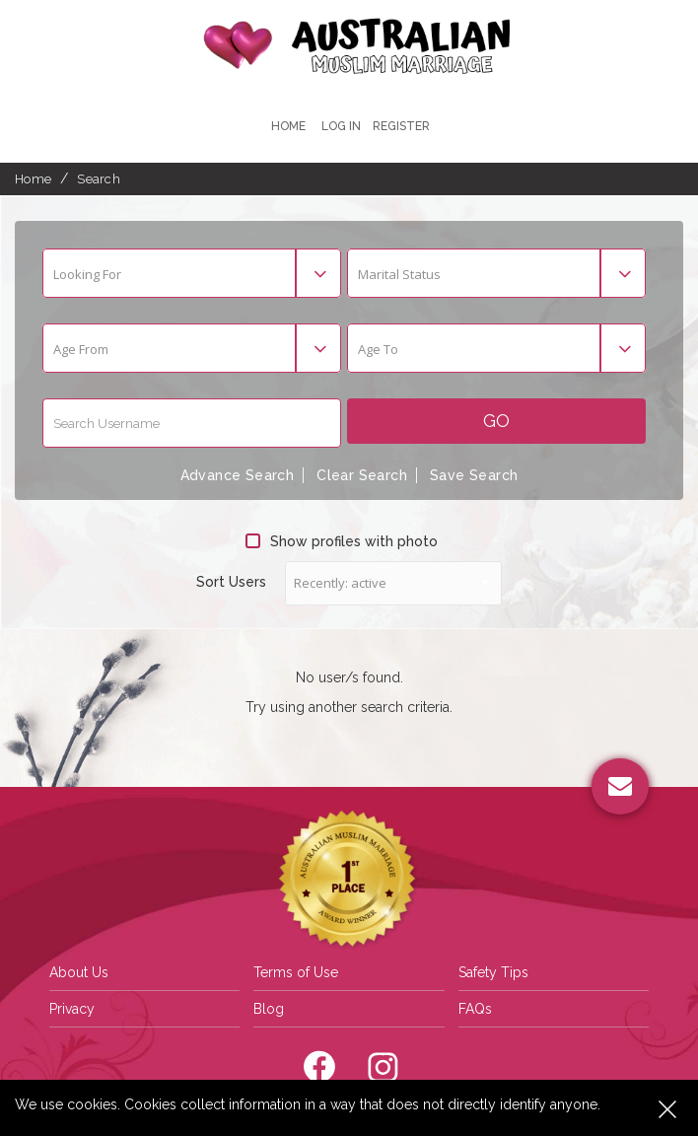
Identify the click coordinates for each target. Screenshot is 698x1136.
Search (98, 179)
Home (288, 126)
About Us (78, 972)
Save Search (474, 475)
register (401, 126)
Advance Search (237, 475)
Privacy (72, 1009)
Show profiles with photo (341, 541)
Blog (268, 1009)
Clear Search (361, 475)
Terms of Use (295, 972)
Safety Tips (493, 972)
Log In (341, 126)
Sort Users (231, 582)
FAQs (475, 1009)
